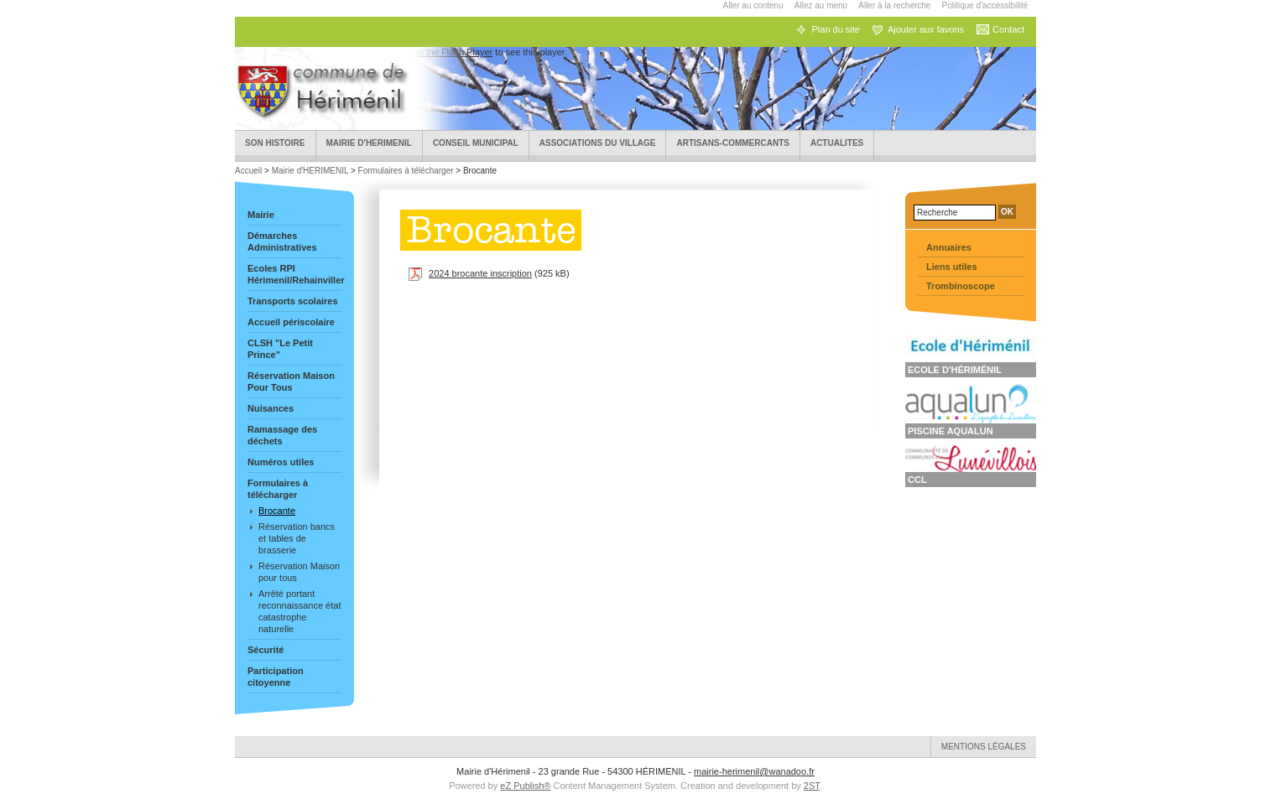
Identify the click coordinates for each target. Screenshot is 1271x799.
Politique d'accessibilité (984, 5)
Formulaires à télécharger (406, 170)
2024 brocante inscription (480, 273)
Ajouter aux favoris (926, 29)
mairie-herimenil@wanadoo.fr (754, 771)
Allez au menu (820, 5)
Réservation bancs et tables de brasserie (296, 538)
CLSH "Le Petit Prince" (280, 349)
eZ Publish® (525, 786)
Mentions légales (983, 746)
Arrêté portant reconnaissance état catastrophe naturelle (299, 611)
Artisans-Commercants (732, 143)
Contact (1008, 29)
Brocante (276, 511)
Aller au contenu (752, 5)
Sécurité (265, 650)
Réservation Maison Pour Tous (291, 381)
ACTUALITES (836, 143)
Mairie (260, 215)
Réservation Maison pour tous (299, 572)
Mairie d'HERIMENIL (369, 143)
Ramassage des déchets (282, 435)
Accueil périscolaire (291, 322)
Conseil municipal (475, 143)
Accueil (249, 170)
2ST (812, 786)
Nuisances (270, 408)
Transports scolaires (292, 301)
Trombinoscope (960, 286)
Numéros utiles (280, 462)
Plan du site (835, 29)
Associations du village (597, 143)
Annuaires (948, 247)
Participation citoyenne (275, 676)
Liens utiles (951, 267)
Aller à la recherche (894, 5)
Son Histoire (275, 143)
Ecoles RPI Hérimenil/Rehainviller (294, 274)
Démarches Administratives (282, 241)
